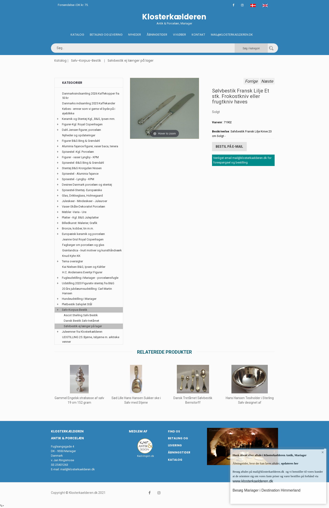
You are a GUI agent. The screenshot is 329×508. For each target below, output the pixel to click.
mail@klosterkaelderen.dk (77, 469)
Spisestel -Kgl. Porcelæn (78, 151)
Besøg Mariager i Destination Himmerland (266, 490)
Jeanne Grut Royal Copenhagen (82, 239)
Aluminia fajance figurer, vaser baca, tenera (90, 146)
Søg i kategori (251, 48)
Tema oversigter (72, 261)
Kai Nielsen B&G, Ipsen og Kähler (83, 266)
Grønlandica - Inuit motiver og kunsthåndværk (92, 250)
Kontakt (198, 34)
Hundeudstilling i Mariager (79, 298)
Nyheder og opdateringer (78, 135)
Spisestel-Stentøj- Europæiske (82, 190)
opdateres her (289, 463)
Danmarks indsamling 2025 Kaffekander (88, 103)
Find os (174, 431)
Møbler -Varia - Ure (74, 212)
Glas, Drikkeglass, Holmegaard (82, 195)
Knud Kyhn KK (71, 256)
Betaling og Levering (106, 34)
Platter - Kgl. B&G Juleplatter (80, 217)
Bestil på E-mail (229, 146)
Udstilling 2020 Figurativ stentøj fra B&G (88, 283)
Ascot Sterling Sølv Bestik (81, 315)
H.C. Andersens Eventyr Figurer (82, 272)
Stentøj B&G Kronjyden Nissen (82, 168)
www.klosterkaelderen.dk (253, 481)
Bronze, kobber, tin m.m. (78, 228)
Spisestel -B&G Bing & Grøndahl (83, 162)
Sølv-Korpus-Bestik (86, 60)
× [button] (322, 452)
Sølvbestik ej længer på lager (131, 60)
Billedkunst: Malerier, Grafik (79, 223)
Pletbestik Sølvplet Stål (77, 304)
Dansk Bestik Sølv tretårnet (81, 320)
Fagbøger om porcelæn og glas (83, 245)
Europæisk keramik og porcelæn (83, 234)
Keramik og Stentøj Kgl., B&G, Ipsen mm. (88, 119)
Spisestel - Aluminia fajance (80, 173)
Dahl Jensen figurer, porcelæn (81, 130)
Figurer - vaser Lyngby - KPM (80, 157)
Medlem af (138, 431)
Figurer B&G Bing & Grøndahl (81, 140)
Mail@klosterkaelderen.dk (232, 34)
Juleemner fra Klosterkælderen (82, 331)
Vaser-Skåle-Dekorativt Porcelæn (83, 206)
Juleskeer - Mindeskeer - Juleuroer (84, 201)
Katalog (77, 34)
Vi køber (179, 34)
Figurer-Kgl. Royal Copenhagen (82, 124)
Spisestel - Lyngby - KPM (78, 179)
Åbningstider (157, 34)
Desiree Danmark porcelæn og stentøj (87, 184)
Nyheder (134, 34)
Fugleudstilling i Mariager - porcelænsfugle (90, 277)
